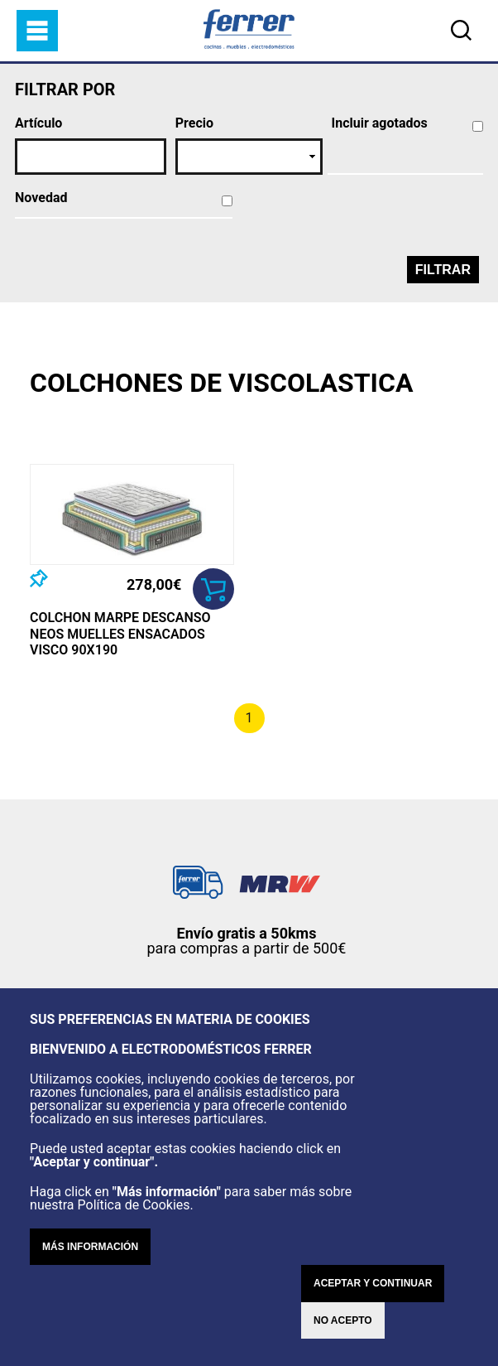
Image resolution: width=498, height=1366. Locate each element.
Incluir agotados (380, 123)
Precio (194, 123)
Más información (90, 1247)
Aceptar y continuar (373, 1283)
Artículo (38, 123)
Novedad (41, 198)
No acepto (343, 1320)
